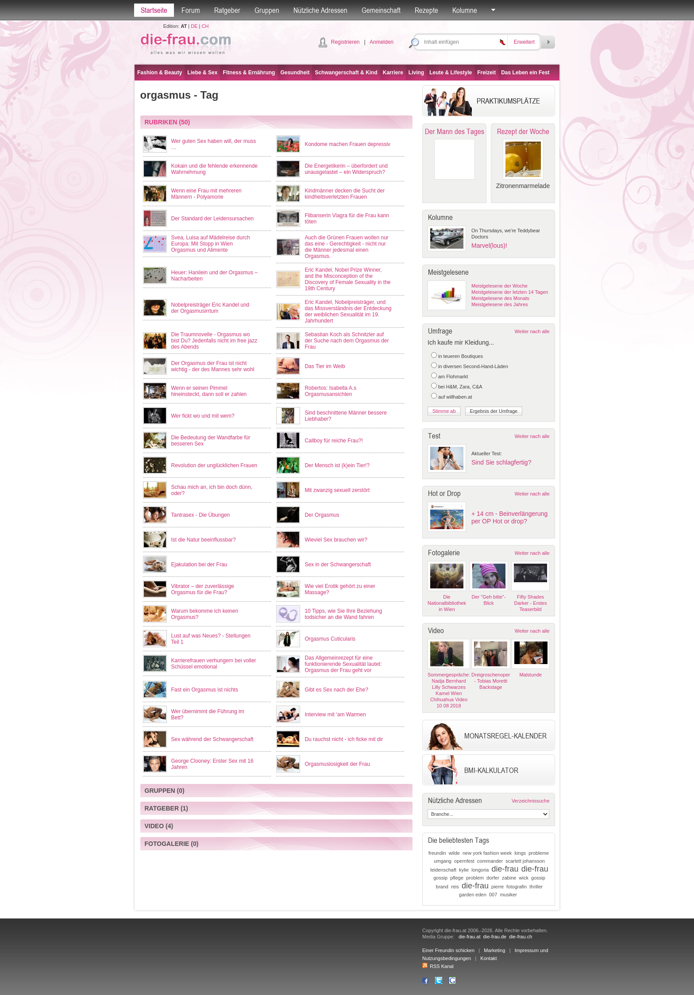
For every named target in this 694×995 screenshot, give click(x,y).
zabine (509, 877)
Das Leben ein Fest (525, 72)
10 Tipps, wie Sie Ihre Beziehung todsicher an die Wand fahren (343, 614)
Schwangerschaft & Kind (346, 72)
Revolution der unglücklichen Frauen (214, 465)
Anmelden (381, 42)
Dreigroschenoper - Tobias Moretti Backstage (490, 681)
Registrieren (345, 42)
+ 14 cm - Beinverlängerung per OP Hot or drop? (509, 517)
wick (523, 877)
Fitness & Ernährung (249, 72)
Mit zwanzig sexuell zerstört (337, 490)
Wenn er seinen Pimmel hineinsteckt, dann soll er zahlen (209, 391)
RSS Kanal (438, 966)
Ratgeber (227, 10)
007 (493, 894)
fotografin (516, 886)
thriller (536, 886)
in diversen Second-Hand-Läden (473, 366)
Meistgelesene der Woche (499, 285)
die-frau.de (495, 936)
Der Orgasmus (322, 515)
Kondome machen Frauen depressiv (347, 144)
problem (475, 877)
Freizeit (486, 72)
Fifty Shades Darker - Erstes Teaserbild (530, 603)
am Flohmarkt (453, 376)
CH (204, 26)
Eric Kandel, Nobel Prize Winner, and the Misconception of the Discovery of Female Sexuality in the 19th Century (347, 279)
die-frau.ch (520, 936)
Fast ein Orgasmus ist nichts (204, 690)
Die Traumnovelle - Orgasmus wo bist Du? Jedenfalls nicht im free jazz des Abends (214, 340)
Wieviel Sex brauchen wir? (336, 540)
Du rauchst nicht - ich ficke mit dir (344, 739)
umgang (442, 861)
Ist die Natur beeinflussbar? (203, 540)
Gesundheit (294, 72)
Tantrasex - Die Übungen (200, 515)
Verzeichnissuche (531, 800)
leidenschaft (443, 869)
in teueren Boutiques (460, 356)
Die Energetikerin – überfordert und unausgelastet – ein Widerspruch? (346, 169)
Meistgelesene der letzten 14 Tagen (509, 292)
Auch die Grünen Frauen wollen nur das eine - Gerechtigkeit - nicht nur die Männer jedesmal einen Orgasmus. (346, 246)
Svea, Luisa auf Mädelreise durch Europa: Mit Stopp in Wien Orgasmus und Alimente (210, 243)
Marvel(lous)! (489, 245)
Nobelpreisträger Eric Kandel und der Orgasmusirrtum (210, 308)
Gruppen (266, 10)
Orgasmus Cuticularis (330, 639)
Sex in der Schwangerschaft (337, 564)
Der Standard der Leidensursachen (212, 218)
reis (455, 886)
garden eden (472, 894)
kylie (464, 869)
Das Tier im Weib (325, 366)
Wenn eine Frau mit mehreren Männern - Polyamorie (206, 194)
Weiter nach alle (532, 331)
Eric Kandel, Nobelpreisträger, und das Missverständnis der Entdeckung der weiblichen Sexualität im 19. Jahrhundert (348, 311)
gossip (440, 877)
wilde (454, 853)
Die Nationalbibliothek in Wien (447, 603)
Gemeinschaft (381, 10)
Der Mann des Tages (454, 131)
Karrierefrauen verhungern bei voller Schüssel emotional (213, 663)
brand (442, 886)
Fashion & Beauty (159, 72)
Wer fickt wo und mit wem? (203, 416)
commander (490, 861)
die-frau (505, 868)
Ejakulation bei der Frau (199, 564)
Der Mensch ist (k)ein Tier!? (337, 465)
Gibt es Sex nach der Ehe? (336, 690)
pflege (456, 877)
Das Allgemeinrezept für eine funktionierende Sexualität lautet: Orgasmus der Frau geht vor (343, 664)
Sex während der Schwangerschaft (212, 739)
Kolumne (464, 10)
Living (416, 72)
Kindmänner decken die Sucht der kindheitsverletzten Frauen (345, 194)
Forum (190, 10)
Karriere (393, 72)
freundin (437, 853)
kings (520, 853)
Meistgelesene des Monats (500, 298)
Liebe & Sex (202, 72)
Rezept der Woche (523, 131)
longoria (480, 869)
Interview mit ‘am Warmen (335, 714)
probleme (538, 853)
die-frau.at (470, 936)
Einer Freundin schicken (448, 950)
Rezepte (426, 10)
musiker (508, 894)
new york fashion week (487, 853)
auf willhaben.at (455, 397)
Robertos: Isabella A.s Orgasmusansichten (330, 391)
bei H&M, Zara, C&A (460, 386)
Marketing (494, 950)
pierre (497, 886)
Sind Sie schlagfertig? (501, 462)
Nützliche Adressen (320, 10)
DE (194, 26)
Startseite (154, 10)
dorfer (492, 877)
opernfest (464, 861)
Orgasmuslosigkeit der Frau (337, 764)
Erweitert (524, 42)
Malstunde (530, 674)
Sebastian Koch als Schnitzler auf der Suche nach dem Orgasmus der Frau (347, 340)
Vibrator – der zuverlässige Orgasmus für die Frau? (203, 589)
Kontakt (488, 958)
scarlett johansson (525, 861)
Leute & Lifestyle (450, 72)
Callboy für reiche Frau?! (333, 441)
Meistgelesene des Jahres (499, 304)
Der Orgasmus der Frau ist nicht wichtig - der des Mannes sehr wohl (212, 366)
